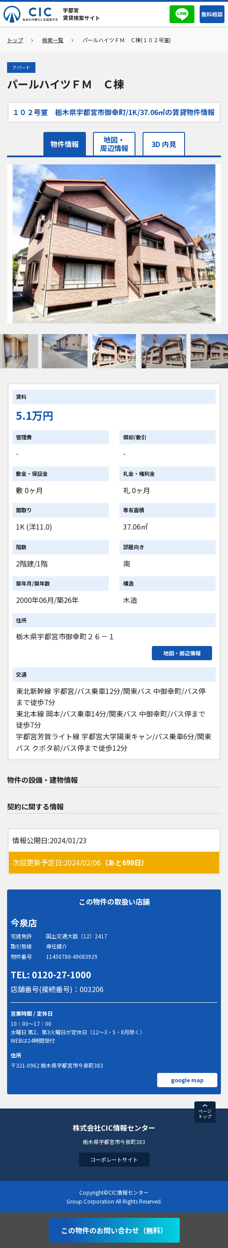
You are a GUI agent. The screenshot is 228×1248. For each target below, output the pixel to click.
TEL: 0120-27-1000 (51, 974)
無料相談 (212, 14)
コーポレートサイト (114, 1159)
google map (187, 1080)
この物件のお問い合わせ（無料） (114, 1230)
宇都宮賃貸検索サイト (81, 13)
